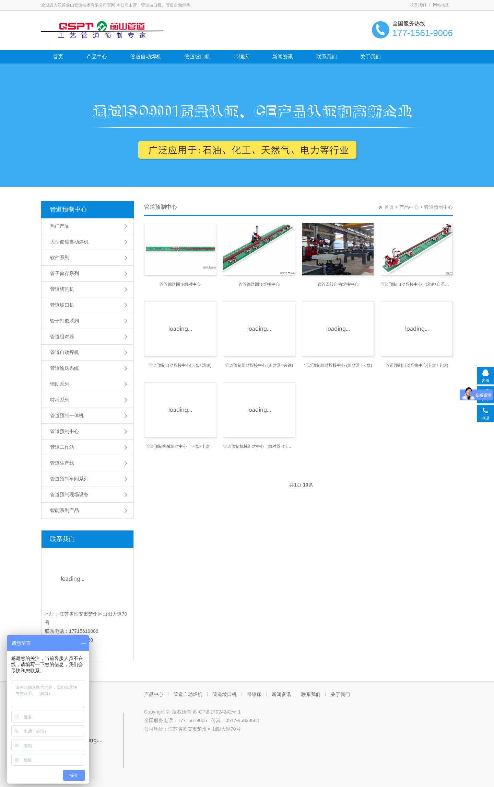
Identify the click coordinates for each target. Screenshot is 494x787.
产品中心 (96, 56)
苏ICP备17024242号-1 (217, 712)
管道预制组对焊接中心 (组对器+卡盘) (338, 365)
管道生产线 (62, 463)
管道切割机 (62, 289)
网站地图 (441, 4)
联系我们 (418, 4)
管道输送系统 (64, 368)
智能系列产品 (64, 510)
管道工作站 (62, 447)
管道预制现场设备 (69, 494)
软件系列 (59, 257)
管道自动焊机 (145, 56)
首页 (58, 56)
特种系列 (59, 399)
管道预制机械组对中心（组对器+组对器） (259, 446)
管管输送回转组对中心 (180, 284)
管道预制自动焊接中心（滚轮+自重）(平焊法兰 (417, 284)
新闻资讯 (282, 56)
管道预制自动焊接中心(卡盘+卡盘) (417, 365)
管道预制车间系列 (69, 478)
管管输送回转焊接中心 (259, 284)
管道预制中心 (68, 209)
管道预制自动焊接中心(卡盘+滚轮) (180, 365)
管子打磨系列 (64, 320)
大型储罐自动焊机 (69, 241)
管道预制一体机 (67, 415)
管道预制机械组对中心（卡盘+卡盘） (180, 446)
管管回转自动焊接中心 (337, 284)
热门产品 (59, 226)
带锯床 (241, 56)
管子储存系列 (64, 273)
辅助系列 (59, 384)
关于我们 (370, 56)
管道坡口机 (197, 56)
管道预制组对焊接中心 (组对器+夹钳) (259, 365)
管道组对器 (62, 336)
